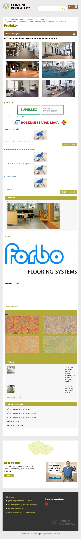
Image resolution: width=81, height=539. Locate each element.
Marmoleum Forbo (42, 19)
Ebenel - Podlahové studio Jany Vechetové (19, 142)
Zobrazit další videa (12, 307)
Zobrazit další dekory (13, 356)
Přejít (9, 475)
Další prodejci (69, 145)
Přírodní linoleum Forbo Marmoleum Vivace (51, 21)
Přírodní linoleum (26, 19)
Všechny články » (14, 397)
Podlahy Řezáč (9, 189)
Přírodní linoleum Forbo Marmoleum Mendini (21, 413)
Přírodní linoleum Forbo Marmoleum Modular (21, 417)
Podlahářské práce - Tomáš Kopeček (17, 163)
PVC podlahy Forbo (13, 421)
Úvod (6, 19)
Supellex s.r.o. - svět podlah (14, 116)
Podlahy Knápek (10, 176)
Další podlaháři (68, 192)
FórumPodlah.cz (26, 534)
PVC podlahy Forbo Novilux (15, 425)
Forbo (41, 256)
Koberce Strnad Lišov (12, 129)
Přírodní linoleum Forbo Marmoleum (19, 21)
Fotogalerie (14, 19)
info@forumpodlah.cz (55, 499)
